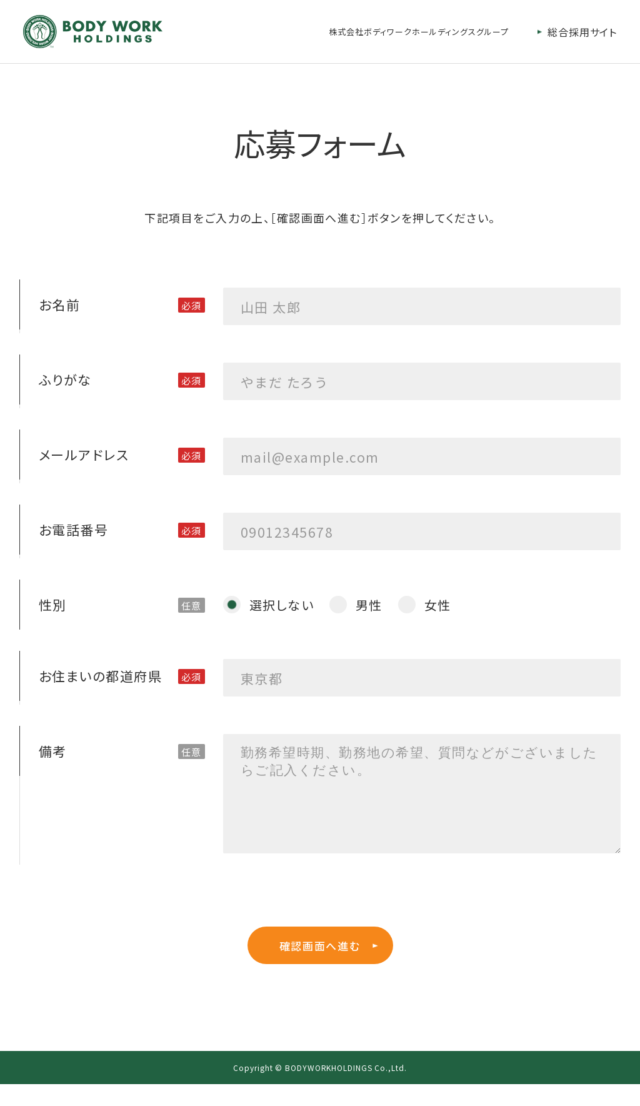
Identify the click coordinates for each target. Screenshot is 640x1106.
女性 (437, 605)
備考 (53, 751)
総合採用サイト (582, 31)
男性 (369, 605)
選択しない (281, 605)
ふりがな (65, 379)
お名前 (59, 304)
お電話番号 (73, 529)
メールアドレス (84, 454)
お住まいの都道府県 (100, 675)
